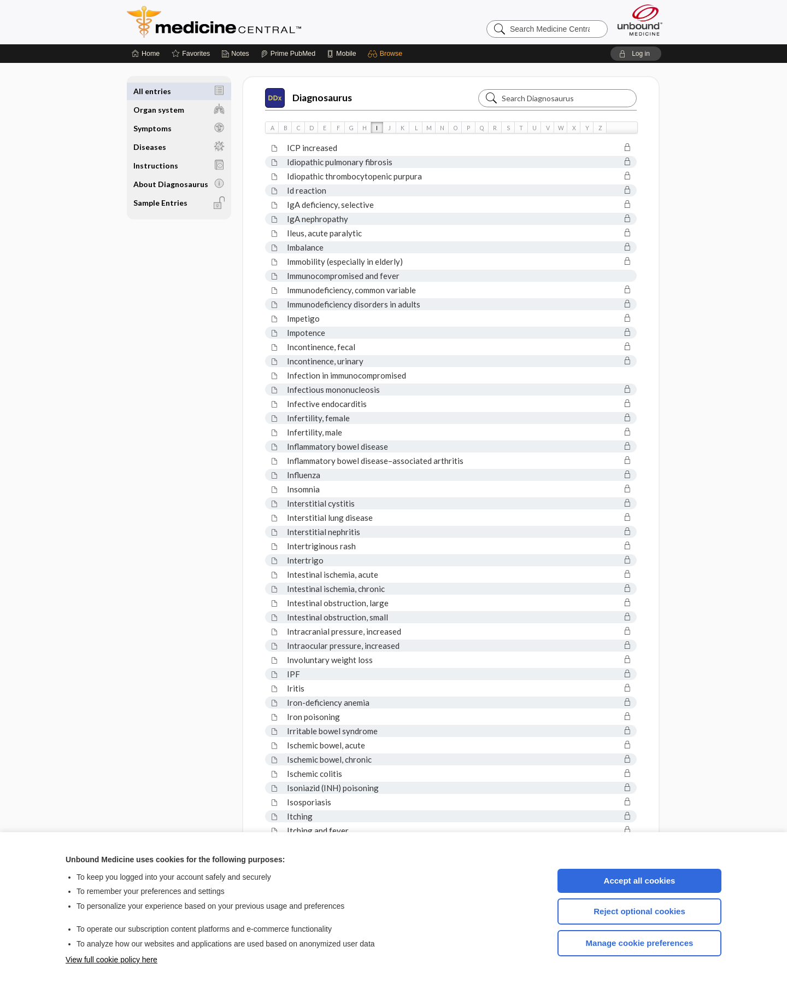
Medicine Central (262, 21)
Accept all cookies (640, 880)
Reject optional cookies (639, 911)
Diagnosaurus (308, 98)
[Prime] (288, 53)
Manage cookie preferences (640, 943)
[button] (387, 53)
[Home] (146, 53)
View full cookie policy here (111, 959)
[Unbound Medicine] (640, 20)
